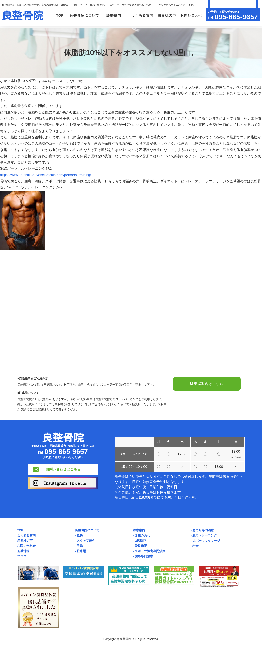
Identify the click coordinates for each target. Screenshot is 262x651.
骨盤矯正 (141, 545)
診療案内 (139, 530)
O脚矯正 (140, 540)
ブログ (21, 556)
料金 (195, 545)
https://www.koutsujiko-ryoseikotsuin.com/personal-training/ (45, 175)
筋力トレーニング (204, 535)
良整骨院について (87, 530)
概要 (80, 535)
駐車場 (81, 551)
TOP (59, 15)
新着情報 (23, 551)
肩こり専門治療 (203, 530)
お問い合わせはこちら (63, 469)
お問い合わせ (191, 15)
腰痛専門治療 (144, 556)
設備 (80, 545)
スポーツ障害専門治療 (150, 551)
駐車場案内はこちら (206, 384)
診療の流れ (142, 535)
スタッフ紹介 (86, 540)
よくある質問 (142, 15)
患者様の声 (167, 15)
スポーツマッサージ (206, 540)
